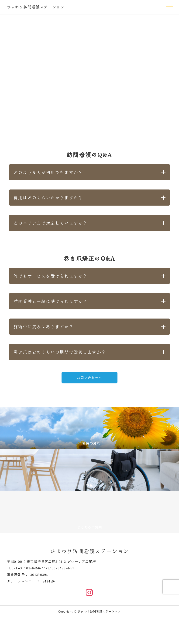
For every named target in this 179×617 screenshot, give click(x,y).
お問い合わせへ (89, 377)
